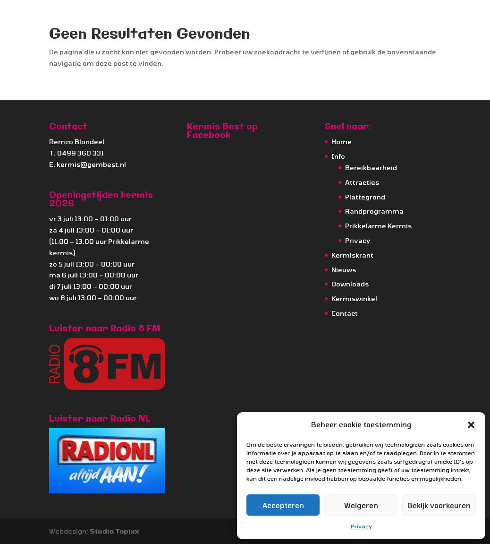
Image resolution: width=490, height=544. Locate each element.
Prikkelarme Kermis (378, 226)
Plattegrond (365, 197)
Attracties (362, 182)
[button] (471, 425)
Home (341, 142)
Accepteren (283, 505)
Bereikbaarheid (371, 168)
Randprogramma (374, 211)
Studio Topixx (114, 531)
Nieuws (343, 270)
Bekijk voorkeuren (439, 505)
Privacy (361, 526)
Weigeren (361, 505)
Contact (344, 313)
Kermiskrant (352, 255)
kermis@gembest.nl (91, 164)
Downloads (350, 284)
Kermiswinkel (354, 298)
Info (338, 156)
